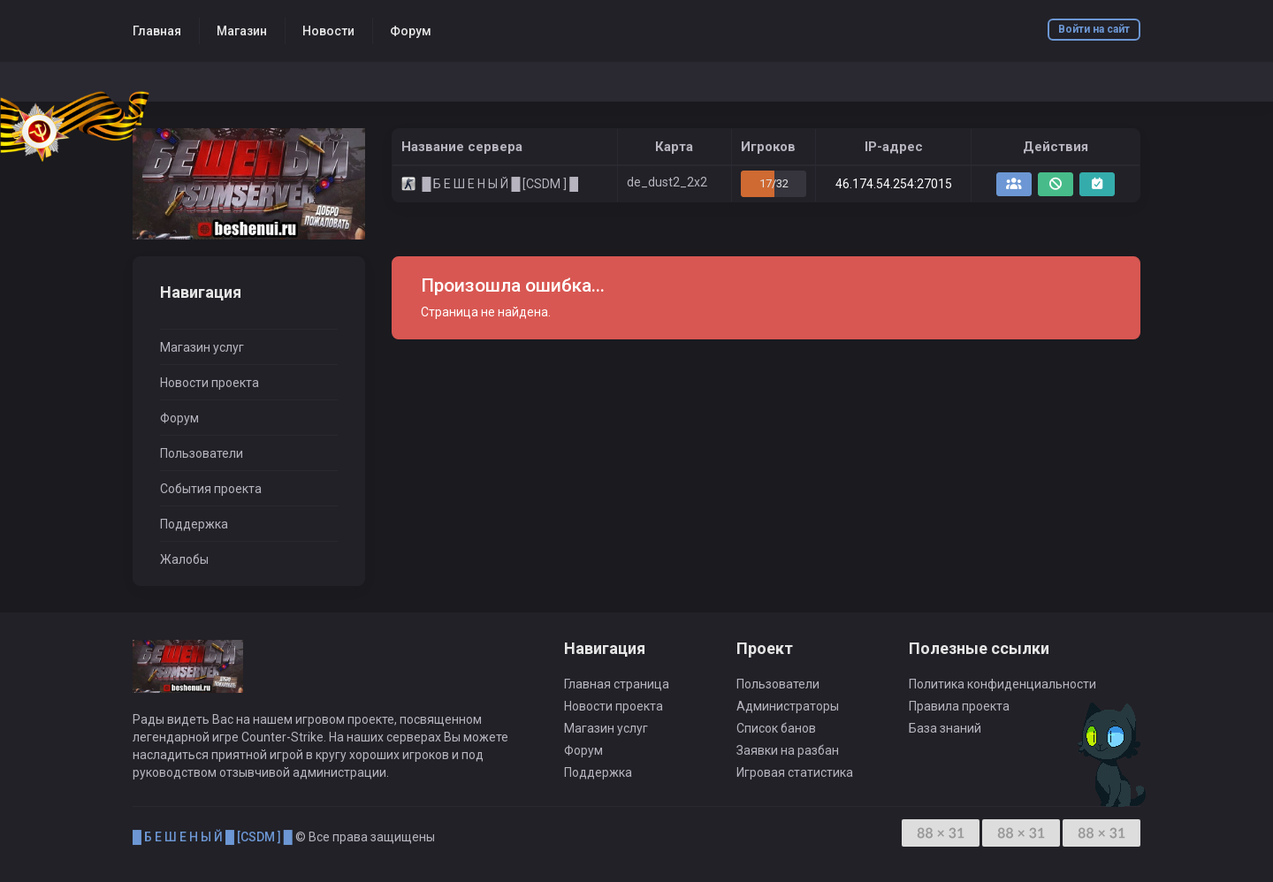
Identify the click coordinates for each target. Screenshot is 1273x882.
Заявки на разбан (787, 750)
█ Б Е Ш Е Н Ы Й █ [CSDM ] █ (213, 837)
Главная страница (616, 684)
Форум (410, 31)
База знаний (945, 728)
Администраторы (787, 706)
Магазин (242, 31)
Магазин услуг (202, 347)
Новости (328, 31)
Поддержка (194, 524)
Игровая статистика (794, 772)
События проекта (211, 489)
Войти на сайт (1094, 29)
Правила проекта (959, 706)
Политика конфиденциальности (1002, 684)
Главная (157, 31)
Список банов (776, 728)
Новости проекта (209, 383)
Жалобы (184, 559)
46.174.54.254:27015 (893, 184)
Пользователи (201, 453)
